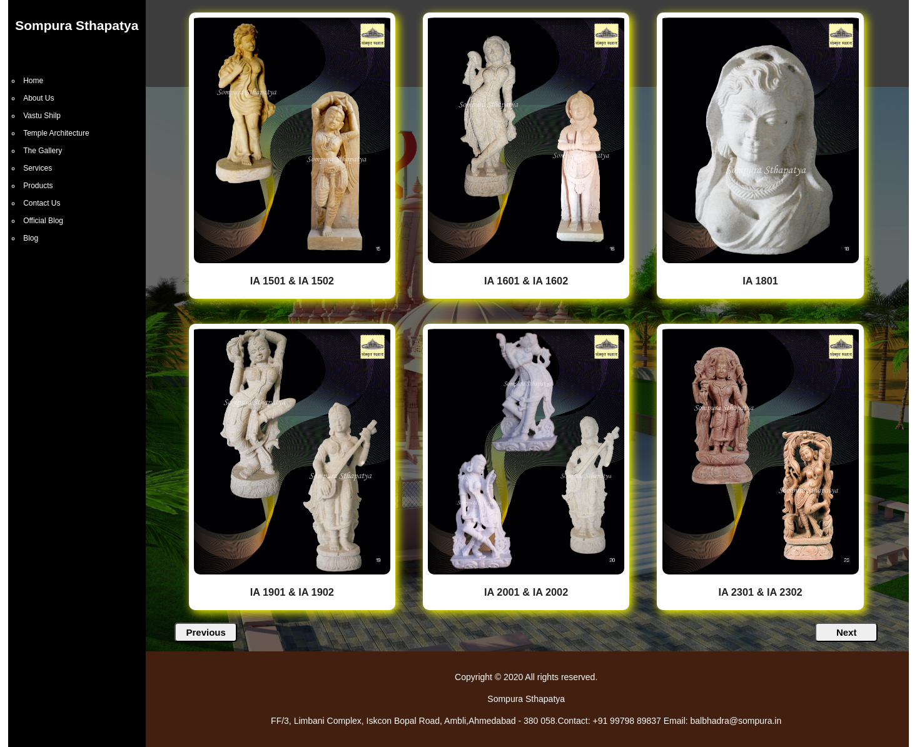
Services (37, 168)
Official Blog (43, 220)
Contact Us (41, 203)
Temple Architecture (56, 133)
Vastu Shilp (42, 115)
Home (33, 80)
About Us (38, 98)
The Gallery (42, 150)
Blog (30, 238)
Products (38, 185)
